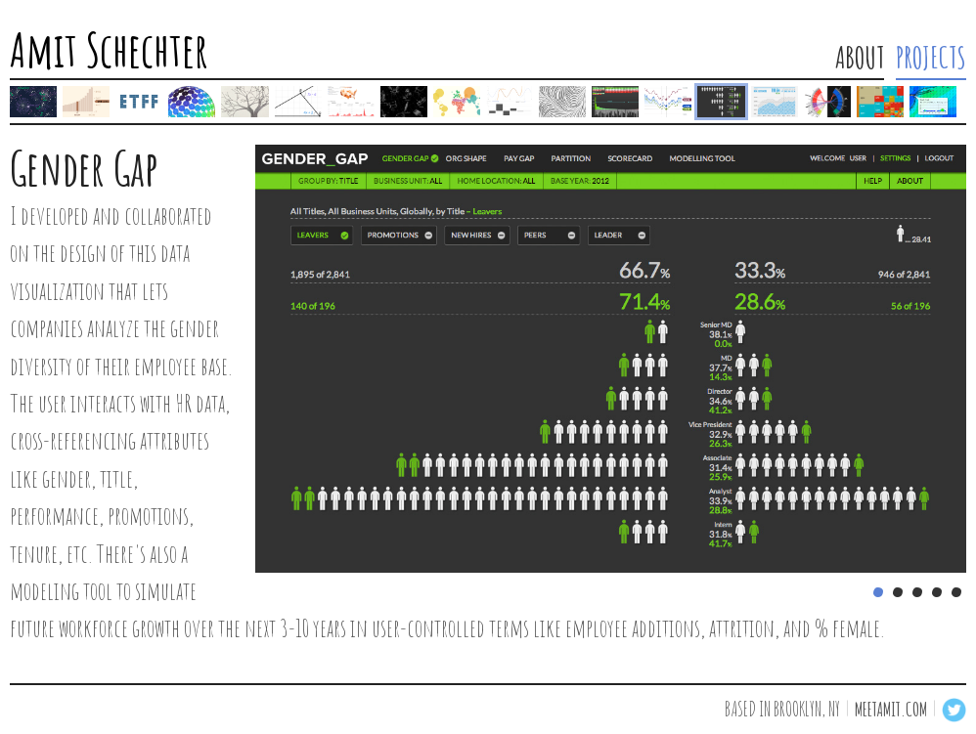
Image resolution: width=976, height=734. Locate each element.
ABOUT (859, 57)
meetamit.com (891, 709)
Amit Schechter (109, 52)
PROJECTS (931, 57)
